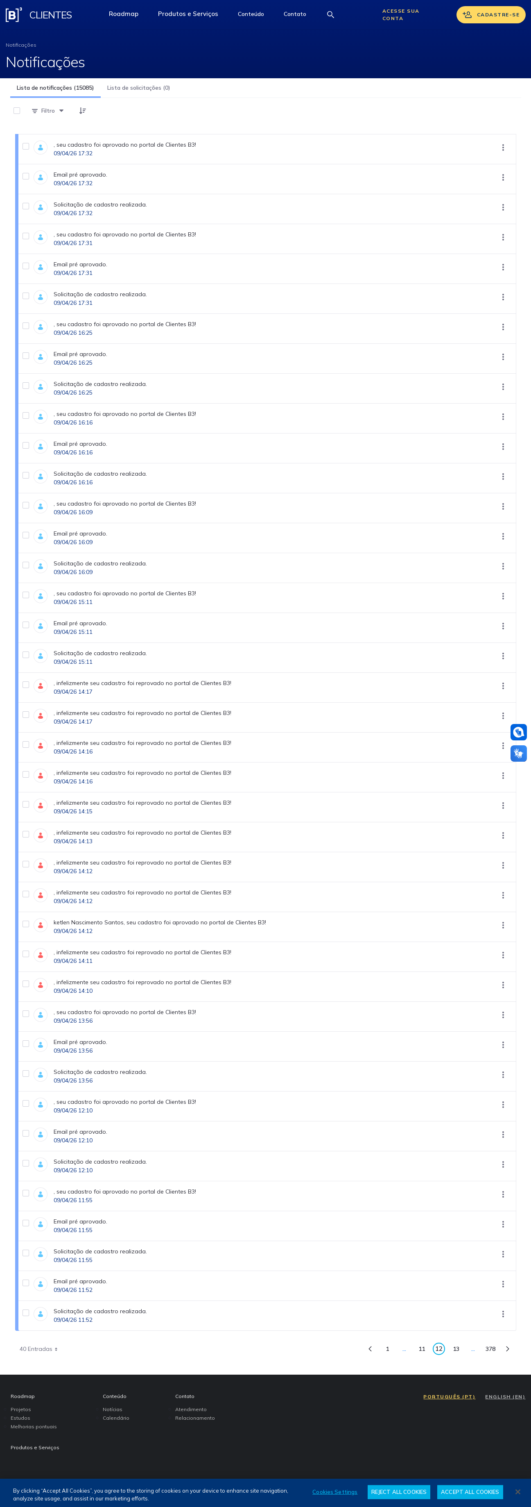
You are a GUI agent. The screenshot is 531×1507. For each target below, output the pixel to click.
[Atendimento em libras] (519, 732)
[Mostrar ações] (503, 147)
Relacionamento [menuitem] (195, 1418)
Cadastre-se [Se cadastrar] (491, 15)
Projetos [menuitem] (21, 1409)
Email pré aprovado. (80, 174)
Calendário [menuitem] (116, 1418)
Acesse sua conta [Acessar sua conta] (401, 14)
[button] (251, 15)
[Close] (518, 1492)
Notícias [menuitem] (112, 1409)
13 (458, 1350)
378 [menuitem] (493, 1350)
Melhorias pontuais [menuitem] (34, 1426)
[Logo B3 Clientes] (14, 14)
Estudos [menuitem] (20, 1418)
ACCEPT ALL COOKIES (470, 1492)
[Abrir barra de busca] (331, 15)
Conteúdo (256, 16)
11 (423, 1350)
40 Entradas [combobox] (41, 1348)
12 (440, 1350)
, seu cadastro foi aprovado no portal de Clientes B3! (125, 144)
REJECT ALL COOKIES (399, 1492)
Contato (300, 16)
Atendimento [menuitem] (191, 1409)
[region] (265, 1493)
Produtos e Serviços (193, 16)
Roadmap (128, 16)
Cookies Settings (334, 1492)
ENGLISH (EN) (505, 1397)
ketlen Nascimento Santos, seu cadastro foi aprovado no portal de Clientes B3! (160, 922)
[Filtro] (48, 110)
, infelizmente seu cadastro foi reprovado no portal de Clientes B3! (142, 683)
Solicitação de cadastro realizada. (100, 204)
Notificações (21, 45)
